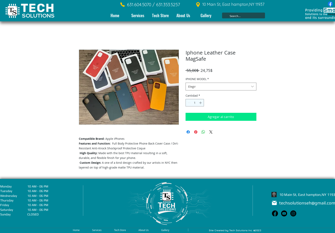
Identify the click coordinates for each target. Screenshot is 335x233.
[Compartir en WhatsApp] (203, 132)
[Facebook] (330, 3)
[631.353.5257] (165, 5)
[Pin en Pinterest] (195, 132)
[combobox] (221, 86)
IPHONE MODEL (197, 79)
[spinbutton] (194, 102)
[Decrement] (188, 102)
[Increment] (200, 102)
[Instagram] (293, 213)
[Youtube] (284, 213)
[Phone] (122, 4)
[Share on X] (211, 132)
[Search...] (243, 16)
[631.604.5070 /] (139, 5)
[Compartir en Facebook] (188, 132)
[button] (137, 15)
